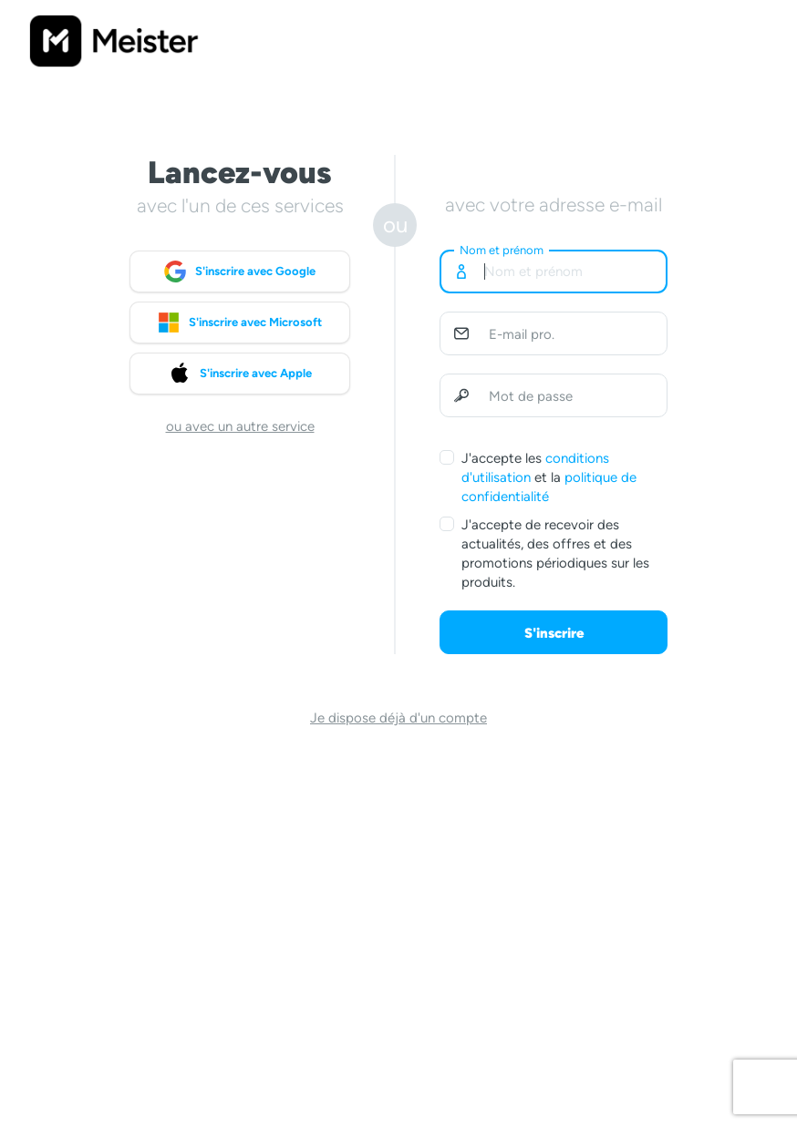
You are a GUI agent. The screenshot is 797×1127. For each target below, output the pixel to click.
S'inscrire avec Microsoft (240, 322)
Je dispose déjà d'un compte (398, 718)
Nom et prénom (501, 250)
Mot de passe (531, 396)
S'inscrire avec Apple (240, 373)
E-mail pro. (521, 334)
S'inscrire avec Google (240, 271)
